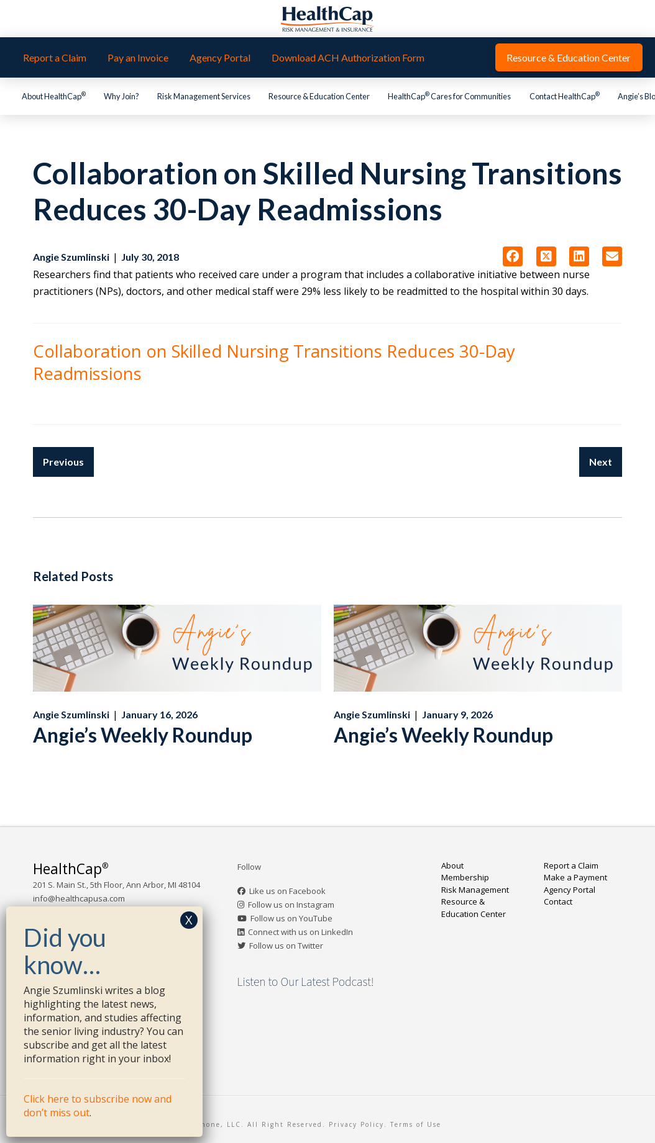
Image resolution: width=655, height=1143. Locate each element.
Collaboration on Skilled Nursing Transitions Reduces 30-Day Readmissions (274, 362)
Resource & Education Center (473, 907)
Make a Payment (575, 877)
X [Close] (189, 919)
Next (600, 462)
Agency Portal (569, 889)
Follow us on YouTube (291, 918)
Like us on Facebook (287, 891)
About (452, 865)
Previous (63, 462)
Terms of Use (415, 1124)
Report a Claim (571, 865)
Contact (558, 901)
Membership (465, 877)
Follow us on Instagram (291, 904)
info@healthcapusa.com (79, 898)
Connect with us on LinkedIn (300, 931)
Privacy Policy (356, 1124)
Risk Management (475, 889)
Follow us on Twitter (286, 945)
